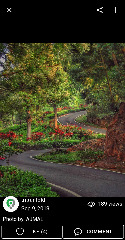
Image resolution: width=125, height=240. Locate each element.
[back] (9, 10)
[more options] (100, 10)
